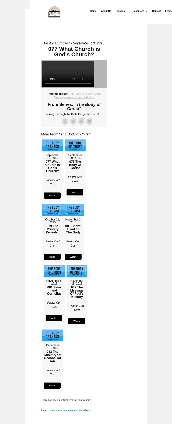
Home (93, 11)
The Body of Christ (80, 93)
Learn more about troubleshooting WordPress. (66, 410)
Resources (138, 11)
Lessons (120, 11)
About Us (106, 11)
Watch (52, 195)
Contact (156, 11)
